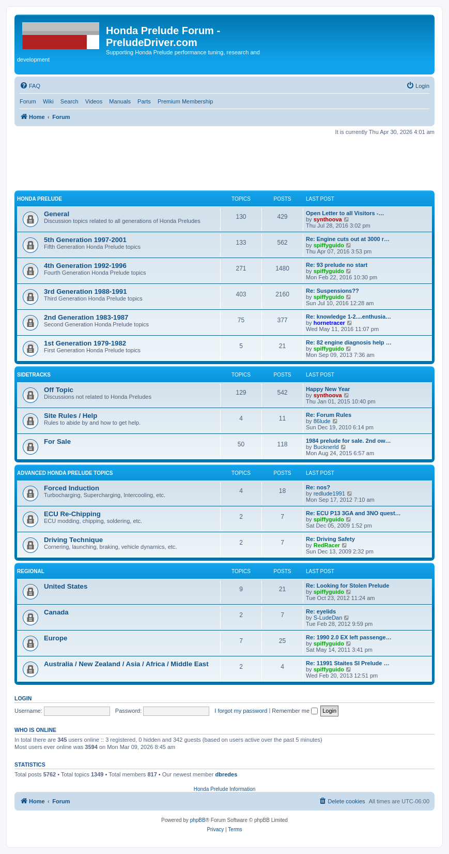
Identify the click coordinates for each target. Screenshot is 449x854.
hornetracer (329, 323)
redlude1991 (329, 493)
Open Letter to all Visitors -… (345, 213)
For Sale (57, 441)
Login (23, 698)
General (56, 214)
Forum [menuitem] (28, 101)
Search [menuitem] (69, 101)
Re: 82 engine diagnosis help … (349, 342)
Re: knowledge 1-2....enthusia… (348, 316)
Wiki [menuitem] (48, 101)
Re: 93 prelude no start (336, 265)
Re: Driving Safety (330, 539)
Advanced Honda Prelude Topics (65, 473)
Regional (30, 571)
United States (65, 586)
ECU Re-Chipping (72, 514)
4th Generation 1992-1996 (85, 265)
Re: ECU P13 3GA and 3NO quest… (353, 513)
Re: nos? (318, 487)
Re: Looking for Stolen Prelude (347, 585)
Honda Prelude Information (225, 789)
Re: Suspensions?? (332, 291)
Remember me (295, 711)
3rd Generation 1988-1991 (85, 291)
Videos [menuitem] (93, 101)
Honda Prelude (39, 199)
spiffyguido (329, 245)
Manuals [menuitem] (120, 101)
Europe (55, 638)
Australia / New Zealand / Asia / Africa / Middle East (126, 664)
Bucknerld (326, 447)
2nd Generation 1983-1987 (86, 317)
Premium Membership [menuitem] (185, 101)
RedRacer (327, 545)
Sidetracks (34, 375)
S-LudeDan (328, 618)
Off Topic (58, 390)
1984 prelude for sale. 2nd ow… (348, 441)
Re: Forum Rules (328, 415)
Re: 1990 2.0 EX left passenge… (349, 637)
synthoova (328, 219)
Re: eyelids (321, 611)
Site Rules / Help (70, 415)
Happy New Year (328, 389)
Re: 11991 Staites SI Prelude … (347, 663)
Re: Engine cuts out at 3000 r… (348, 239)
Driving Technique (73, 540)
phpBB (198, 820)
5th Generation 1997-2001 (85, 240)
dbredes (226, 774)
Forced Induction (71, 488)
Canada (56, 612)
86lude (322, 421)
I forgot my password (240, 711)
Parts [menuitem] (144, 101)
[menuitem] (30, 86)
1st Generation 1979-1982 (85, 343)
